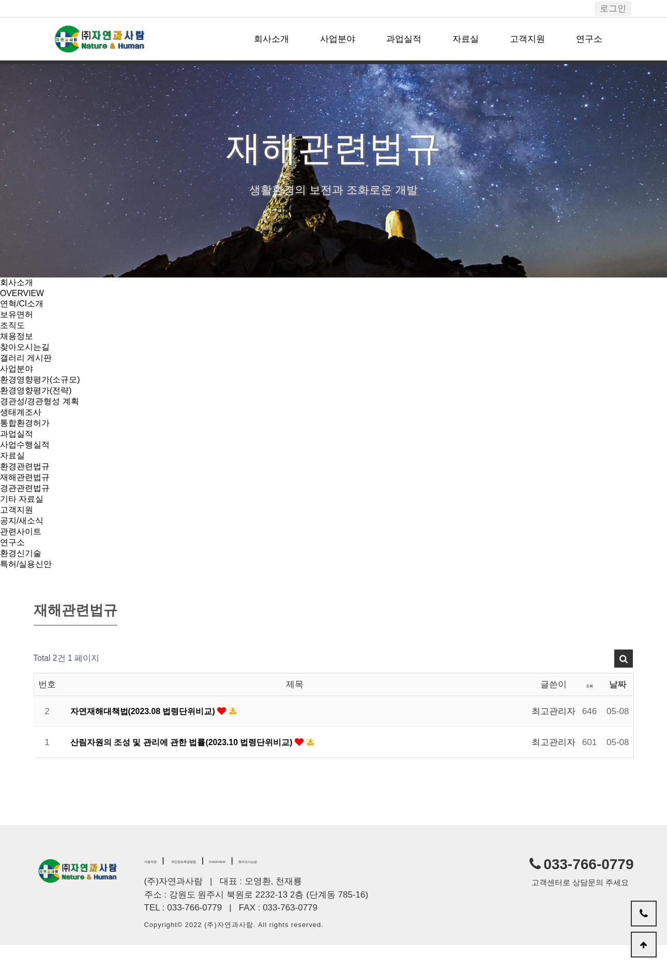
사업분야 (337, 39)
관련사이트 (22, 555)
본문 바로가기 (0, 0)
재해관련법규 (26, 496)
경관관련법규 (26, 508)
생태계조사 (22, 424)
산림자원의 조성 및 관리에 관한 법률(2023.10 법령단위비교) (190, 769)
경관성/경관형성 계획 (42, 413)
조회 (589, 711)
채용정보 (17, 341)
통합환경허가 (26, 436)
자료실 (465, 39)
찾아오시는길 (26, 353)
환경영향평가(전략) (38, 401)
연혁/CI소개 (23, 306)
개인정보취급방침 (217, 887)
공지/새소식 (23, 543)
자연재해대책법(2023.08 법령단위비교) (148, 738)
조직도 (13, 329)
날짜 (618, 711)
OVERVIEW (23, 294)
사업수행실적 (26, 460)
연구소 (589, 39)
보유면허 (17, 317)
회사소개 (271, 39)
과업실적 (403, 39)
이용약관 (158, 887)
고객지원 (527, 39)
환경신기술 (22, 579)
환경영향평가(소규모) (42, 389)
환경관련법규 (26, 484)
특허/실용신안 (27, 591)
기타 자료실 (23, 519)
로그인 (613, 8)
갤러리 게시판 (27, 365)
